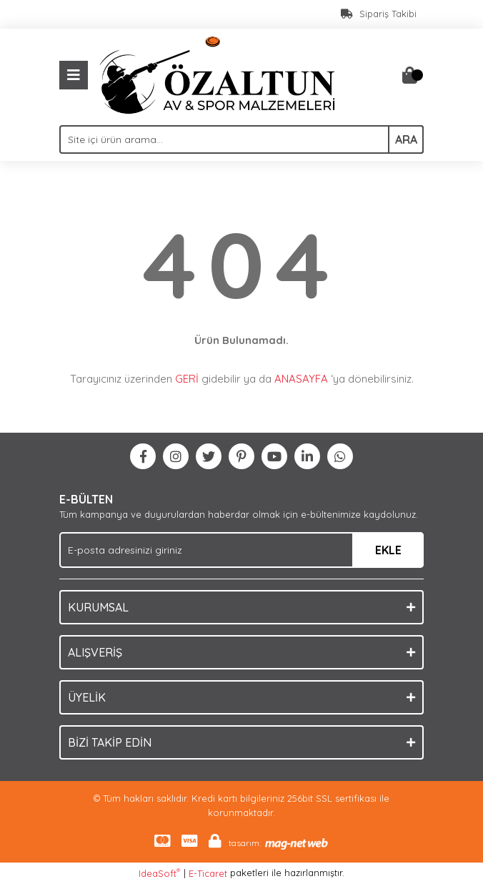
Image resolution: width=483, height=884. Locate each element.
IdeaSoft (159, 873)
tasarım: (245, 843)
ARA (406, 139)
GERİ (187, 378)
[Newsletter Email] (241, 550)
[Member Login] (381, 75)
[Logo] (217, 73)
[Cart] (409, 75)
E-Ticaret (208, 873)
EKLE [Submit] (388, 550)
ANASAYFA (301, 378)
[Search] (241, 139)
